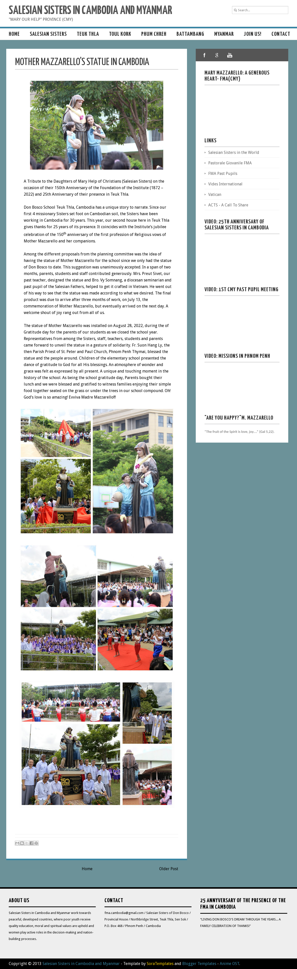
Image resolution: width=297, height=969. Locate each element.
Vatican (214, 194)
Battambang (190, 34)
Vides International (225, 184)
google (217, 55)
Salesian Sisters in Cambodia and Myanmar (90, 11)
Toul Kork (120, 34)
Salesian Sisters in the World (233, 152)
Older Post (168, 868)
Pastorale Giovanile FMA (230, 163)
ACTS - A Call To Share (228, 205)
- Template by (147, 963)
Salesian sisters (48, 34)
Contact (281, 34)
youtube (229, 55)
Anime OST (229, 963)
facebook (204, 55)
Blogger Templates (199, 963)
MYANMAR (224, 34)
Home (14, 34)
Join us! (253, 34)
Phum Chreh (153, 34)
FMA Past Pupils (222, 173)
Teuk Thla (88, 34)
